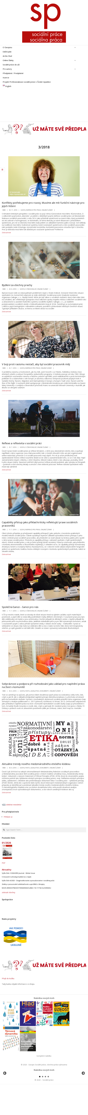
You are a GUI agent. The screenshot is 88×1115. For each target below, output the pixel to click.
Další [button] (83, 1087)
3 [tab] (45, 1105)
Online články (47, 210)
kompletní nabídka (44, 1056)
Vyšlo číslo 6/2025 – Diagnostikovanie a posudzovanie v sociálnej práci (28, 880)
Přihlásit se (8, 817)
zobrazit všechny (8, 892)
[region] (44, 1088)
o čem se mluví (30, 289)
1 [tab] (39, 1105)
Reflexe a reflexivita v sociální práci (22, 443)
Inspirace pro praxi (33, 210)
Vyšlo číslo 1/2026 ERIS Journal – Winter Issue (18, 873)
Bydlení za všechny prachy (17, 285)
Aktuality (6, 869)
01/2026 (6, 842)
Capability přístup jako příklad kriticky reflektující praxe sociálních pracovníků (40, 524)
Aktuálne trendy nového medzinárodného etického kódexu (36, 764)
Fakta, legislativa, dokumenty (37, 691)
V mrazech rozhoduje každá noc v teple (16, 877)
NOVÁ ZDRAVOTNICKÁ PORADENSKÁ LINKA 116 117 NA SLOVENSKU (26, 888)
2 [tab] (42, 1105)
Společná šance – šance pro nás (20, 607)
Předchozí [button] (5, 1087)
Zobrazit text (6, 233)
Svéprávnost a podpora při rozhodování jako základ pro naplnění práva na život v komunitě (43, 685)
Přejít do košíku (8, 978)
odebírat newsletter (11, 804)
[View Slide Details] (12, 1088)
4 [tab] (48, 1105)
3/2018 (23, 210)
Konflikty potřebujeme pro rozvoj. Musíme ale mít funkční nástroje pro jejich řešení (43, 204)
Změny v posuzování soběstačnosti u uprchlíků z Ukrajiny (23, 884)
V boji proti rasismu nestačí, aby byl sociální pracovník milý (36, 364)
